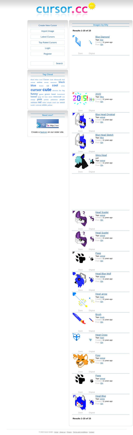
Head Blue (101, 396)
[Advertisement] (13, 69)
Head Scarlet (102, 212)
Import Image (47, 31)
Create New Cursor (47, 25)
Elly (101, 44)
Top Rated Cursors (48, 42)
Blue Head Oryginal (105, 114)
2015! (98, 94)
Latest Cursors (48, 37)
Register (48, 54)
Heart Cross (102, 335)
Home (56, 432)
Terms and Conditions (80, 432)
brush (102, 317)
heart (102, 297)
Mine (102, 97)
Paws (98, 253)
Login (47, 48)
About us (63, 432)
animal (102, 117)
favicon (43, 132)
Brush (98, 314)
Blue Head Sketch (104, 135)
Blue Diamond (103, 37)
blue (101, 40)
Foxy (98, 355)
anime (102, 399)
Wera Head (101, 155)
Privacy (69, 432)
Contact (91, 432)
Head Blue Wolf (103, 273)
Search (59, 63)
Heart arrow (101, 294)
